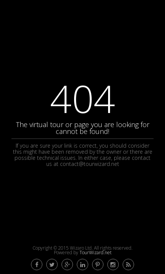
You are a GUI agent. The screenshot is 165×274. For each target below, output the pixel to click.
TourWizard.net (95, 252)
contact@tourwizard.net (89, 163)
